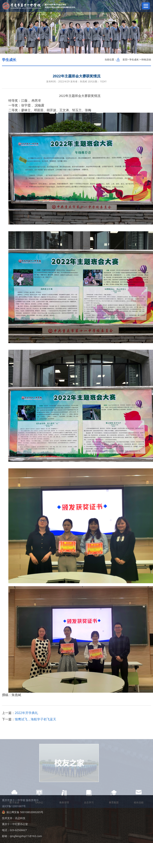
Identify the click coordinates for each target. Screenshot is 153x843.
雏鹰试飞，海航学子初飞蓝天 (35, 719)
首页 (125, 59)
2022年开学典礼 (26, 713)
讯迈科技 (20, 818)
